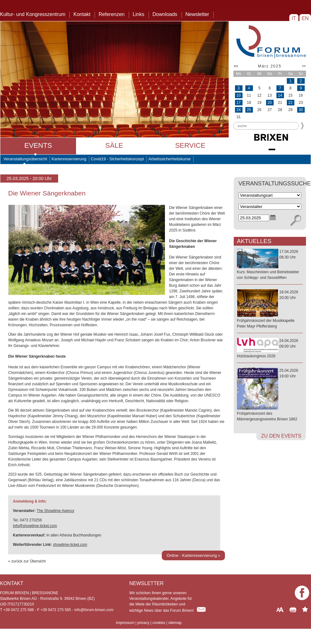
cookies (158, 623)
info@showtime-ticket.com (35, 526)
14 (280, 95)
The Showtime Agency (55, 511)
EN (305, 18)
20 (270, 102)
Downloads (164, 14)
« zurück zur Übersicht (27, 561)
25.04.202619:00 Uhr (270, 395)
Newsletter (197, 14)
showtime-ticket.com (70, 544)
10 (239, 95)
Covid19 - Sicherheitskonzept (117, 159)
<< (236, 66)
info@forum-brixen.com (94, 610)
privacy (143, 623)
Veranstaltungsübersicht (25, 159)
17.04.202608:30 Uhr (270, 264)
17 (239, 102)
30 (301, 110)
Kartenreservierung (69, 159)
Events (38, 145)
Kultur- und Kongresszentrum (32, 14)
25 (249, 110)
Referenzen (112, 14)
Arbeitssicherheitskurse (169, 159)
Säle (114, 145)
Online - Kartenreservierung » (193, 555)
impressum (125, 623)
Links (138, 14)
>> (304, 66)
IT (293, 18)
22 (290, 102)
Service (190, 145)
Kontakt (82, 14)
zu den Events (281, 436)
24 (239, 110)
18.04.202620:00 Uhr (270, 309)
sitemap (175, 623)
